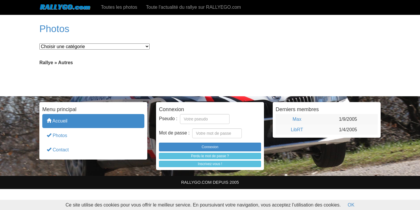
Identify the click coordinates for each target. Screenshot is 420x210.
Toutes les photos (119, 7)
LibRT (297, 129)
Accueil (57, 120)
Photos (57, 135)
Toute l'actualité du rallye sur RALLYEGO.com (193, 7)
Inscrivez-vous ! (210, 164)
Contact (58, 149)
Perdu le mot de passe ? (210, 156)
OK (351, 204)
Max (297, 119)
